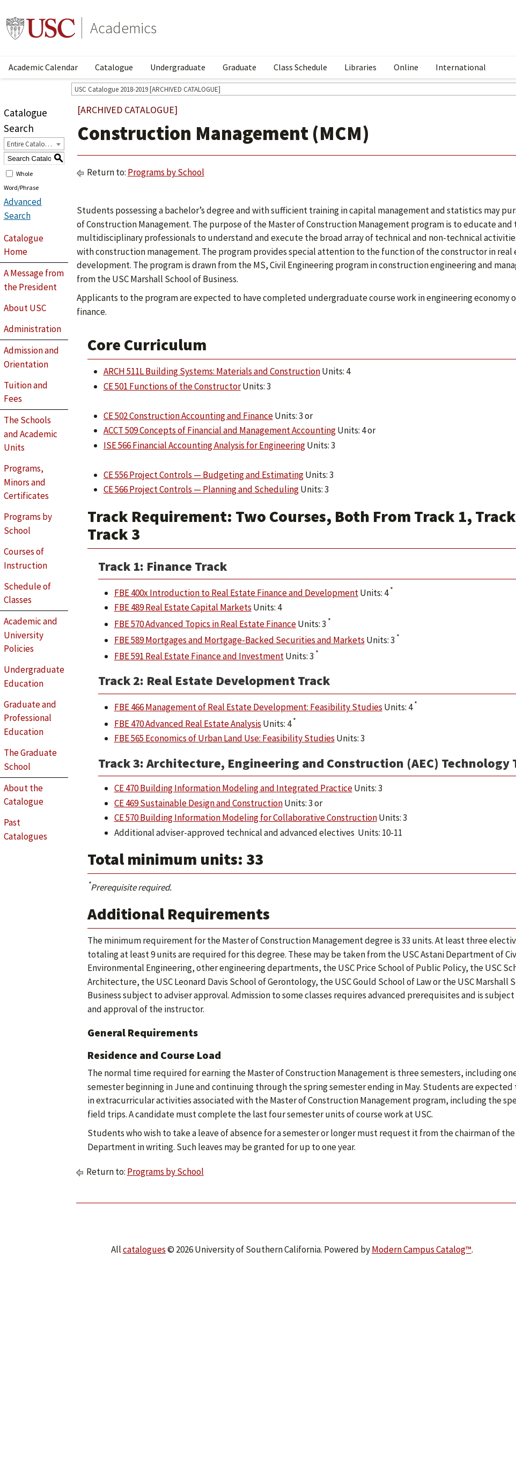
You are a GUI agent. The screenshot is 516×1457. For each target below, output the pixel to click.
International (461, 67)
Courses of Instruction (25, 558)
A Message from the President (34, 280)
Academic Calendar (43, 67)
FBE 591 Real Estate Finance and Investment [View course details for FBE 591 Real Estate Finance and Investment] (199, 656)
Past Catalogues (25, 829)
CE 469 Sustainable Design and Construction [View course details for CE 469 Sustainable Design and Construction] (198, 803)
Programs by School (28, 523)
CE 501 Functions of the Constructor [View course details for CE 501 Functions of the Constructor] (172, 386)
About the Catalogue (23, 795)
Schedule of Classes (27, 593)
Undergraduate (177, 67)
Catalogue (114, 67)
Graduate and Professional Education (30, 718)
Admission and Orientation (31, 357)
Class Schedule (300, 67)
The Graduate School (30, 759)
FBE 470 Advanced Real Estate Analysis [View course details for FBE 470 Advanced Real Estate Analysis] (187, 724)
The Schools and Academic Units (30, 433)
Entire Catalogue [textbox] (31, 144)
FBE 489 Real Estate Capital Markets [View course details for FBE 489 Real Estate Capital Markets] (183, 607)
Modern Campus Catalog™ (421, 1249)
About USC (25, 308)
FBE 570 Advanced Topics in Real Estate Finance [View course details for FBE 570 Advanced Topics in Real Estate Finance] (205, 624)
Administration (32, 329)
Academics (123, 28)
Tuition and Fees (26, 392)
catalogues (144, 1249)
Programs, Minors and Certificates (26, 482)
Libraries (360, 67)
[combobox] (34, 143)
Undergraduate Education (34, 676)
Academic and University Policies (30, 634)
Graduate (239, 67)
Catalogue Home (23, 245)
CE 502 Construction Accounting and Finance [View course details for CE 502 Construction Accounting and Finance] (188, 416)
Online (406, 67)
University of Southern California (40, 28)
